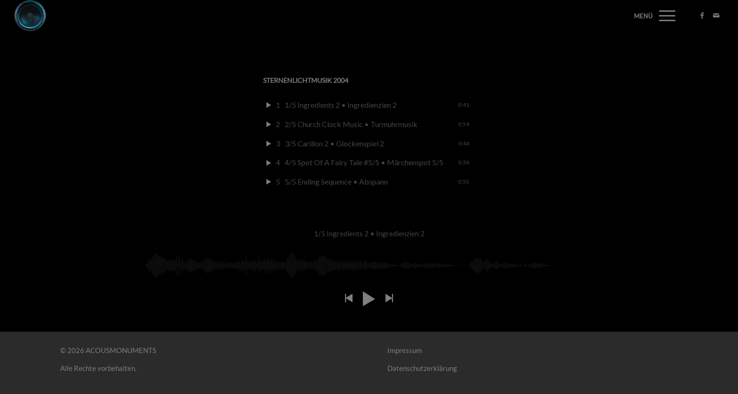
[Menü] (664, 15)
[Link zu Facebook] (702, 15)
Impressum (404, 350)
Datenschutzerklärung (422, 368)
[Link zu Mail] (716, 15)
